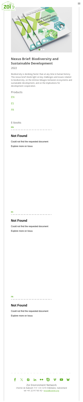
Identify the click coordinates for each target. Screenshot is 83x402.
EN (12, 97)
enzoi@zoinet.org (51, 390)
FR (12, 110)
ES (12, 103)
